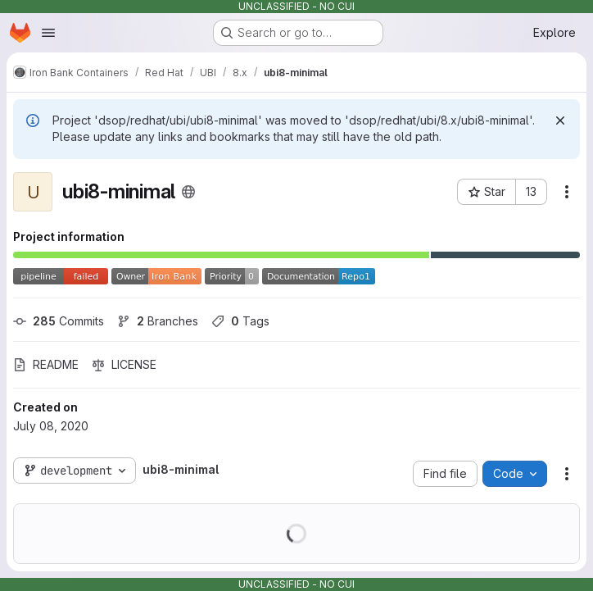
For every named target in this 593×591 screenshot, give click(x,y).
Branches (157, 321)
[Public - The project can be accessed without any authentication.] (188, 191)
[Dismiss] (560, 120)
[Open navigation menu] (48, 33)
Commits (58, 321)
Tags (240, 321)
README (46, 364)
